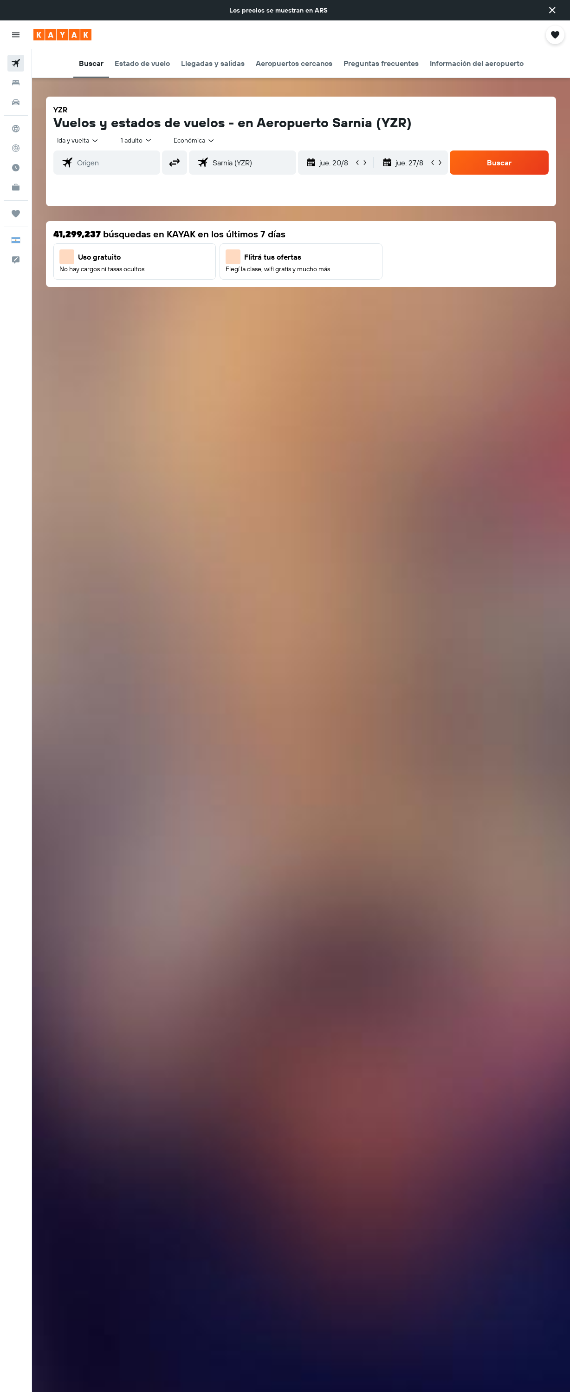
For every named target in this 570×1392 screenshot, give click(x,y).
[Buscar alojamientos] (16, 82)
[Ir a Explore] (16, 128)
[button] (552, 10)
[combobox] (194, 140)
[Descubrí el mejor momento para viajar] (16, 167)
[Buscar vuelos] (16, 63)
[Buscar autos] (16, 102)
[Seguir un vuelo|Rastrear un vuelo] (16, 148)
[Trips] (16, 213)
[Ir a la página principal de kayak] (62, 34)
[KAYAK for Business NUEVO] (16, 187)
